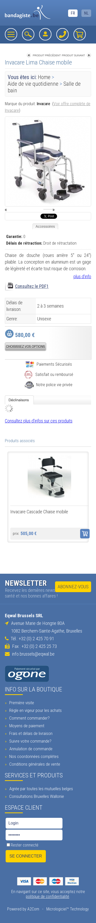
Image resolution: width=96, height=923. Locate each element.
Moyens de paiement (26, 725)
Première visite (21, 702)
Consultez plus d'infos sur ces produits (38, 421)
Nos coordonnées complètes (33, 756)
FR (73, 13)
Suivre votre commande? (29, 741)
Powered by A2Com (23, 909)
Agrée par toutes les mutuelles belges (40, 788)
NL (86, 13)
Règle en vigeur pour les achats (35, 710)
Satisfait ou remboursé (48, 374)
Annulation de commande (30, 748)
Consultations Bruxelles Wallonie (36, 796)
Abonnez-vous (73, 587)
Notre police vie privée (48, 384)
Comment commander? (29, 718)
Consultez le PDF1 (32, 286)
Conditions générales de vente (34, 764)
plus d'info (82, 276)
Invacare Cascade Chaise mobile (39, 512)
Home (44, 77)
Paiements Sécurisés (48, 364)
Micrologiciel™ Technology (67, 909)
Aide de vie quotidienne (33, 84)
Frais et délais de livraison (30, 733)
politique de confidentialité (47, 896)
